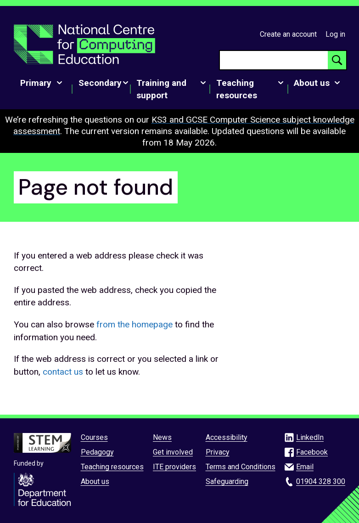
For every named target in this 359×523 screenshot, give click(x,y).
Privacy (218, 452)
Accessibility (226, 437)
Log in (335, 34)
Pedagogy (97, 452)
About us (95, 481)
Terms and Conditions (240, 466)
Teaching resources (112, 466)
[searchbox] (274, 60)
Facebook (312, 452)
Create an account (288, 34)
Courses (94, 437)
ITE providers (174, 466)
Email (305, 466)
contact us (63, 371)
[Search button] (337, 60)
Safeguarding (227, 481)
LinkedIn (310, 437)
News (162, 437)
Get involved (173, 452)
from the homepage (134, 324)
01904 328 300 (320, 481)
